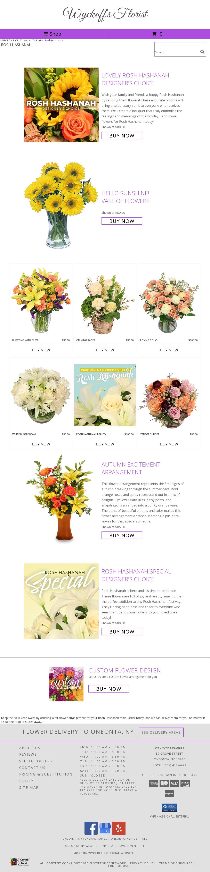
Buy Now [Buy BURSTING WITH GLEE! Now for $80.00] (41, 350)
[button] (169, 808)
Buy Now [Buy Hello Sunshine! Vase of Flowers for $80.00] (122, 221)
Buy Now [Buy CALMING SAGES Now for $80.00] (105, 350)
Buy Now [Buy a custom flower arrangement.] (108, 688)
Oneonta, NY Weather (82, 845)
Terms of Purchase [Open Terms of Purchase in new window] (176, 863)
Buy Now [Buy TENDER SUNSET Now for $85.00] (169, 444)
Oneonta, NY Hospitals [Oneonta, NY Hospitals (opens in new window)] (129, 838)
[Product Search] (177, 52)
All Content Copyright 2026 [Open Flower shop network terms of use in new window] (64, 863)
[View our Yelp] (119, 833)
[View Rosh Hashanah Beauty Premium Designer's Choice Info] (105, 395)
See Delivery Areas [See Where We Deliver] (161, 732)
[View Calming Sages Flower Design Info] (105, 301)
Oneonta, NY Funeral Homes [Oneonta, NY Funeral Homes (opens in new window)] (85, 838)
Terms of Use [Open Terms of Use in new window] (117, 865)
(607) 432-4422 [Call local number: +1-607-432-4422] (175, 765)
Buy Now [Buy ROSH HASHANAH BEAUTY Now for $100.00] (105, 444)
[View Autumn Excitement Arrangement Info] (61, 499)
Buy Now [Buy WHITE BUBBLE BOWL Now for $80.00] (41, 444)
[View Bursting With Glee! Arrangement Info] (41, 301)
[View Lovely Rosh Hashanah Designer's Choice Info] (61, 105)
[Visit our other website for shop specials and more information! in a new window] (105, 853)
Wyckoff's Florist (105, 14)
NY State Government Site (124, 845)
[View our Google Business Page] (105, 833)
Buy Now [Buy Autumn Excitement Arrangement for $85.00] (122, 535)
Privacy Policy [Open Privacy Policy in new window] (142, 863)
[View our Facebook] (91, 833)
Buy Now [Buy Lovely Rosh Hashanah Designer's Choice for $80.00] (122, 135)
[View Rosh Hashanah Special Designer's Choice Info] (61, 601)
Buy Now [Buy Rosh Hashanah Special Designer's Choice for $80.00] (122, 631)
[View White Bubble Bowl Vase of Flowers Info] (41, 395)
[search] (202, 52)
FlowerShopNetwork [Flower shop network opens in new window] (108, 863)
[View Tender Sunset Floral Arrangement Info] (169, 395)
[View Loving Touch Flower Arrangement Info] (169, 301)
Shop (52, 33)
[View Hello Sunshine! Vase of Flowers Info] (61, 207)
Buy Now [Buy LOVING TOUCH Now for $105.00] (169, 350)
